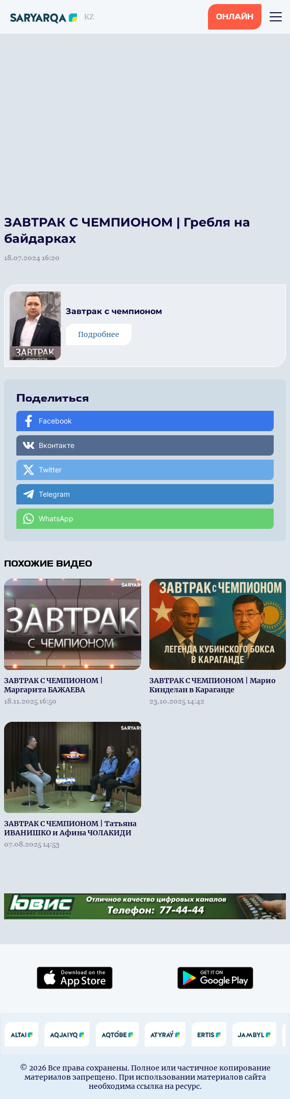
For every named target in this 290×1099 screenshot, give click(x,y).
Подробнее (98, 334)
